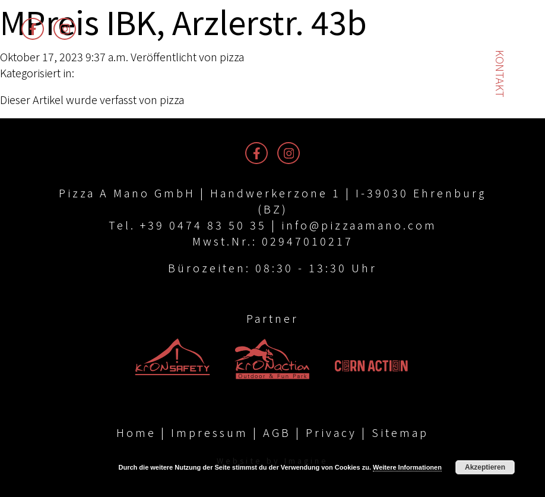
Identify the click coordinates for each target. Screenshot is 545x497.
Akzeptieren (485, 467)
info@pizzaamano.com (359, 224)
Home (136, 432)
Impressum (209, 432)
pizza (232, 56)
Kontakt (500, 73)
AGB (277, 432)
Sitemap (400, 432)
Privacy (331, 432)
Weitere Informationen (407, 467)
